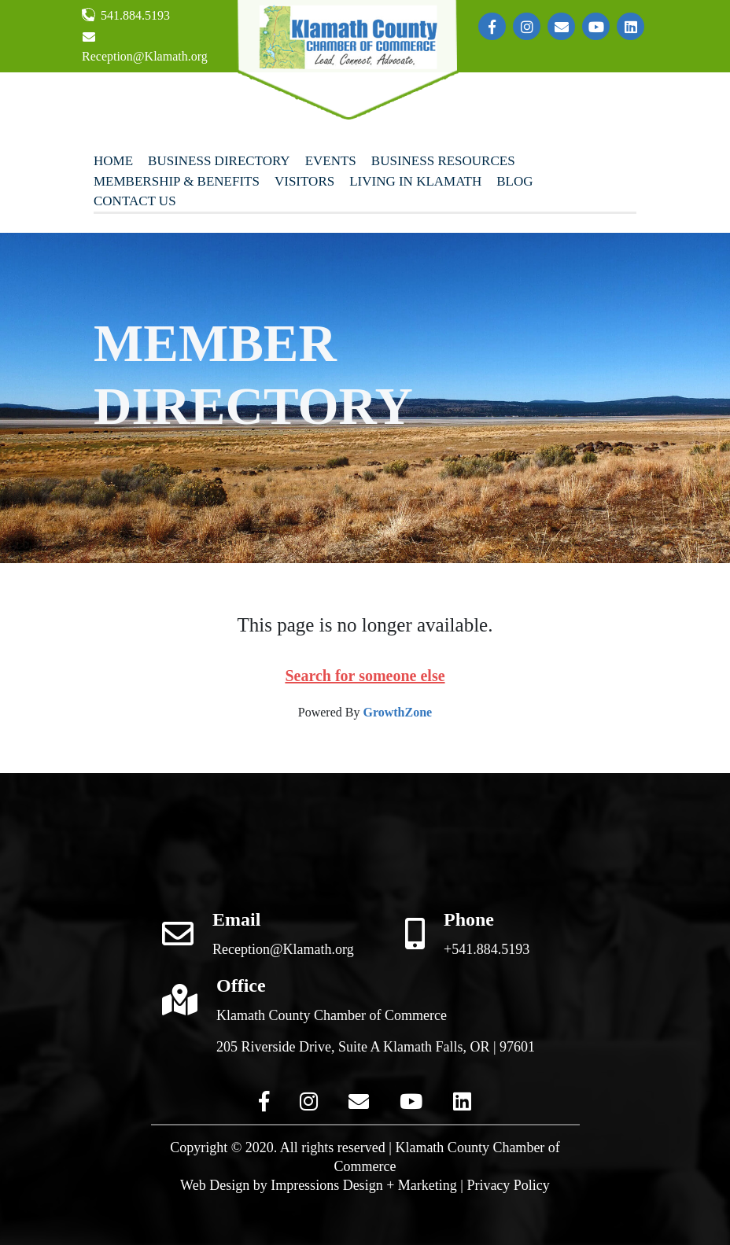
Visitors (304, 181)
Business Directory (219, 160)
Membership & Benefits (177, 181)
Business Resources (443, 160)
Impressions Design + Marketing (364, 1185)
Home (113, 160)
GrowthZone (397, 712)
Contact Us (135, 200)
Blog (514, 181)
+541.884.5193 (486, 949)
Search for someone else (364, 675)
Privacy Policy (508, 1185)
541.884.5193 (126, 15)
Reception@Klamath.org (145, 47)
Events (330, 160)
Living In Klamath (415, 181)
